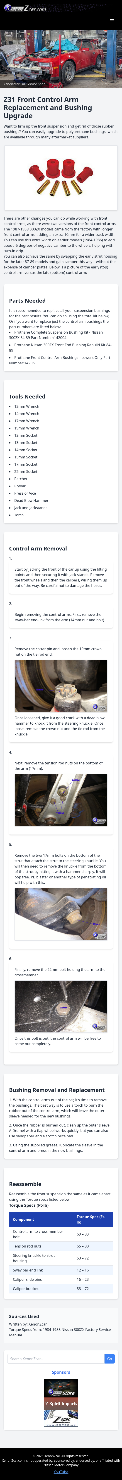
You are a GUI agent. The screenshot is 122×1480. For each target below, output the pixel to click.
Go (109, 1358)
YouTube (61, 1471)
